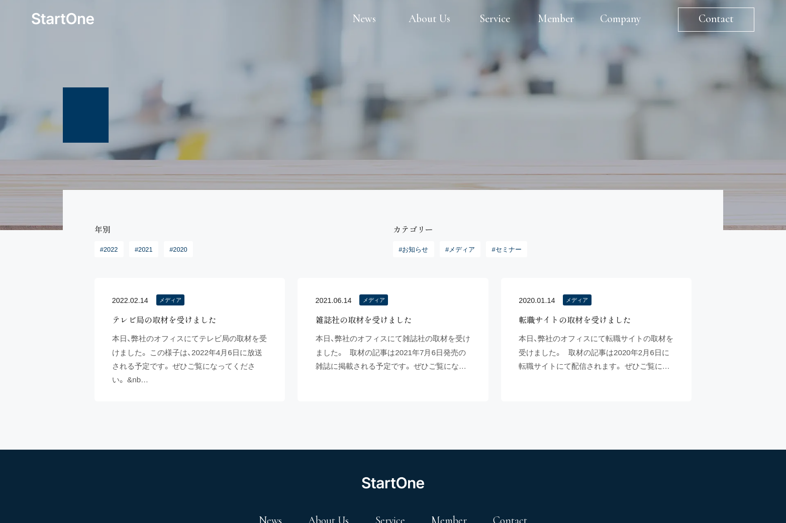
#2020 (178, 249)
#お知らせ (413, 249)
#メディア (460, 249)
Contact (716, 18)
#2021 (144, 249)
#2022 (109, 249)
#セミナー (507, 249)
